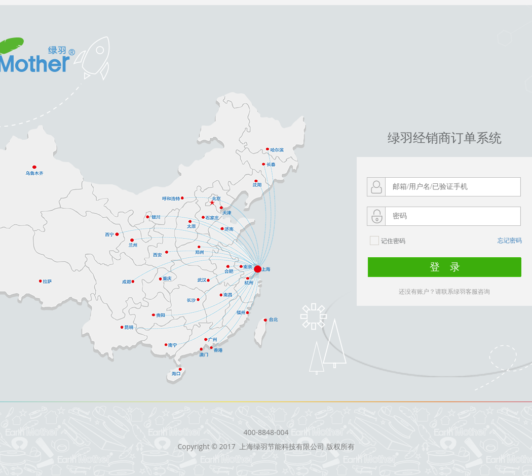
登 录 (445, 266)
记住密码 (387, 241)
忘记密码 (510, 240)
